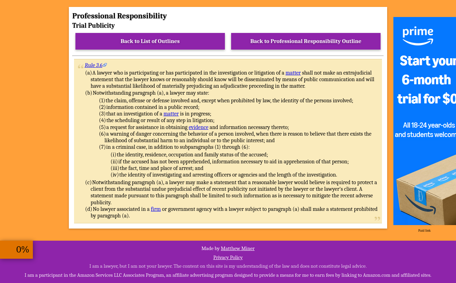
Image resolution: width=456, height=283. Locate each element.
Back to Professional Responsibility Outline (305, 41)
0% (22, 249)
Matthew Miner (238, 248)
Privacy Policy (228, 257)
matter (293, 73)
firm (156, 209)
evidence (198, 127)
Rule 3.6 (93, 65)
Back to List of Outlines (150, 41)
